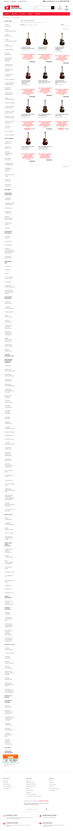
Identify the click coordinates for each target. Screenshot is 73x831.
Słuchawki (7, 189)
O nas (50, 780)
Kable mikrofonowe (9, 528)
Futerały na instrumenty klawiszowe (8, 625)
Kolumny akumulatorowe (10, 427)
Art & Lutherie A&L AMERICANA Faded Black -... (45, 81)
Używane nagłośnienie (9, 729)
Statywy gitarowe (7, 657)
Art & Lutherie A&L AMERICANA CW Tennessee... (26, 82)
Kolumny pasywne (7, 417)
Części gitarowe (9, 135)
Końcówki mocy (9, 439)
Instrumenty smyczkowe (8, 232)
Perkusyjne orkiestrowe (9, 345)
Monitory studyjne (8, 180)
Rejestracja (13, 1)
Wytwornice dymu (8, 567)
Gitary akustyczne (8, 35)
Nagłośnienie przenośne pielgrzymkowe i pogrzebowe (10, 497)
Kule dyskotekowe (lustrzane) (9, 562)
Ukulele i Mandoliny (8, 54)
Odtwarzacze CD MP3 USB (10, 510)
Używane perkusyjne (8, 724)
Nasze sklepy (52, 790)
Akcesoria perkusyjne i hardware (8, 333)
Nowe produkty (52, 784)
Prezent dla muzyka (8, 696)
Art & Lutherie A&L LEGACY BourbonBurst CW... (28, 115)
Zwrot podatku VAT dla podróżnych (34, 796)
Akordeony (8, 282)
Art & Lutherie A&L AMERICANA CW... (42, 47)
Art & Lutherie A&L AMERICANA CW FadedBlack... (59, 48)
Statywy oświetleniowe (9, 662)
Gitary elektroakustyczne (11, 40)
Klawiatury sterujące (8, 212)
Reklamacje (28, 792)
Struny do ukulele (8, 127)
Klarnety (7, 270)
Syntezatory (8, 208)
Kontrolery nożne (8, 223)
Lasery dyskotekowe (9, 556)
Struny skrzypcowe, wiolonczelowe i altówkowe (10, 251)
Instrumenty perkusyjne (8, 297)
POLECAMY (7, 747)
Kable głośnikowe (8, 518)
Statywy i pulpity (9, 644)
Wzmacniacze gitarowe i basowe (9, 60)
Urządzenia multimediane (8, 752)
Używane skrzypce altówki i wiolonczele (8, 742)
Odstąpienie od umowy (31, 784)
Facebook (37, 13)
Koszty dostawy (29, 790)
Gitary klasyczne (8, 25)
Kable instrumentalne (10, 98)
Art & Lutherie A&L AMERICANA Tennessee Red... (61, 82)
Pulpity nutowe (9, 653)
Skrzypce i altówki (8, 237)
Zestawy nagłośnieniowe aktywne (10, 505)
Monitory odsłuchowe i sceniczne (9, 465)
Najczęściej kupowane (54, 788)
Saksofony (8, 266)
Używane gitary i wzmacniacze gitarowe (10, 718)
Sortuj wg (22, 24)
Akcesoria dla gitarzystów (9, 93)
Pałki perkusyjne (8, 316)
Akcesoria (8, 589)
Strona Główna (6, 17)
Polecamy (22, 13)
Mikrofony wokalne (8, 396)
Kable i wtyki (8, 514)
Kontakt (30, 13)
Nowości (6, 13)
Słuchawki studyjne (8, 159)
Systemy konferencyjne (9, 355)
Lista (69, 25)
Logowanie (5, 780)
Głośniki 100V (9, 480)
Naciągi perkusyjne (8, 350)
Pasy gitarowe (9, 131)
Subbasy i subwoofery (8, 422)
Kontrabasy (8, 245)
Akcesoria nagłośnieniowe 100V (10, 490)
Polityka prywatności (30, 782)
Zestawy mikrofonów (8, 401)
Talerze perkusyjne (8, 321)
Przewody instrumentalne (10, 523)
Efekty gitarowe (10, 79)
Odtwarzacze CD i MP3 (10, 581)
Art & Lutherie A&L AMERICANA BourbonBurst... (28, 47)
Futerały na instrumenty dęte (8, 619)
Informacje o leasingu (31, 794)
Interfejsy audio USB (8, 142)
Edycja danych (6, 788)
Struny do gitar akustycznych (9, 112)
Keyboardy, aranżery (8, 199)
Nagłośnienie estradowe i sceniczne (8, 361)
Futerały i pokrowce (7, 608)
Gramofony (8, 585)
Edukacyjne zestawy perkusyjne (8, 327)
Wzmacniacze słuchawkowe (9, 164)
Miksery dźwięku (10, 432)
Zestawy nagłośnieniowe (10, 443)
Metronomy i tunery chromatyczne (9, 603)
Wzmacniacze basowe (9, 70)
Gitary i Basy (8, 21)
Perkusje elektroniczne (9, 307)
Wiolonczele (8, 241)
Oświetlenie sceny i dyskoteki (8, 544)
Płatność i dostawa (30, 786)
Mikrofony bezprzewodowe (10, 370)
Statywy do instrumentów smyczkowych (9, 691)
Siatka (66, 25)
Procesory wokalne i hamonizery (8, 454)
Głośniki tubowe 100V (10, 484)
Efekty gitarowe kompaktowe (10, 83)
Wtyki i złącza (9, 533)
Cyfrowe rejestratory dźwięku (9, 153)
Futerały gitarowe (7, 613)
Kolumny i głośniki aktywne (8, 412)
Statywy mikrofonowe (9, 649)
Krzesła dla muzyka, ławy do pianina (10, 673)
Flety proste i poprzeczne (9, 277)
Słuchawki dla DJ (9, 576)
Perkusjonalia (9, 312)
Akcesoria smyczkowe (8, 257)
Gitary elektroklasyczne (10, 30)
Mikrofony (8, 366)
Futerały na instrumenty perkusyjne (8, 640)
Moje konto (6, 778)
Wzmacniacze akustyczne (9, 65)
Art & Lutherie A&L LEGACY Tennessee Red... (28, 147)
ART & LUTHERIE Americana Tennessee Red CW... (45, 147)
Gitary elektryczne (8, 45)
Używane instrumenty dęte (8, 735)
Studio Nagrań (8, 138)
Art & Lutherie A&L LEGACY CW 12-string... (61, 115)
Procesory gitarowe (8, 88)
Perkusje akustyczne (8, 302)
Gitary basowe (9, 49)
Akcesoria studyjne (8, 185)
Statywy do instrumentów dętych (9, 684)
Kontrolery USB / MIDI (9, 175)
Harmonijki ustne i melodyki (10, 286)
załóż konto (60, 9)
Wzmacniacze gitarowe (9, 75)
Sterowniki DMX (9, 572)
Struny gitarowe (10, 103)
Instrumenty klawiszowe (8, 194)
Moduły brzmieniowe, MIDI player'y (9, 218)
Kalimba (7, 228)
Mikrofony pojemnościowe (9, 385)
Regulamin (28, 780)
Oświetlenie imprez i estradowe (8, 551)
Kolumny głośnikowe (8, 406)
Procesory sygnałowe (8, 448)
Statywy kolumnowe (8, 667)
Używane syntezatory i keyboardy (9, 712)
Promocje (14, 13)
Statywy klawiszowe (8, 678)
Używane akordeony (8, 706)
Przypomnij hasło (22, 1)
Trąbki (7, 273)
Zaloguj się (6, 1)
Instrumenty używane (8, 701)
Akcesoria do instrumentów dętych (9, 292)
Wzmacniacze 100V (9, 476)
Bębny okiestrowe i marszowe (8, 340)
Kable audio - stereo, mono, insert (9, 538)
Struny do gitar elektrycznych (9, 117)
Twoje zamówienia (7, 786)
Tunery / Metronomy (7, 597)
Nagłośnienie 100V (9, 471)
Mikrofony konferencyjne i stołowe (10, 391)
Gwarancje (28, 788)
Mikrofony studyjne (8, 147)
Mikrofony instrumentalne (10, 375)
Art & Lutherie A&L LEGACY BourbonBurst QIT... (45, 115)
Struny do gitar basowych (9, 122)
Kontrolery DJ (9, 592)
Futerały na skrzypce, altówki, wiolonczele (8, 632)
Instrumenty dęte (8, 262)
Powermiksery (9, 435)
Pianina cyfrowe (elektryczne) (10, 204)
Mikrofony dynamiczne (8, 380)
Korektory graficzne (8, 459)
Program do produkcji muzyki (8, 170)
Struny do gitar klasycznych (9, 107)
